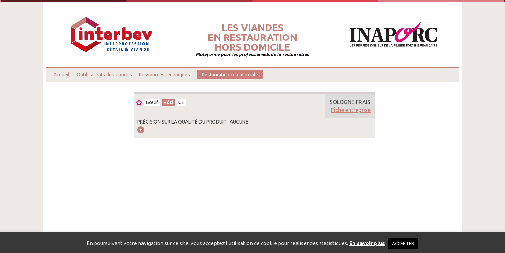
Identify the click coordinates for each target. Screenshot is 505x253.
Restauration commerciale (230, 74)
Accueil (61, 74)
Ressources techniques (164, 74)
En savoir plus (367, 243)
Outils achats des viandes (104, 74)
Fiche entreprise (351, 110)
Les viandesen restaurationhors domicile (252, 37)
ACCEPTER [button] (403, 243)
